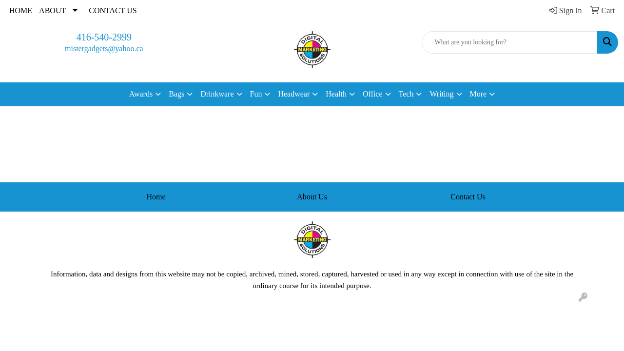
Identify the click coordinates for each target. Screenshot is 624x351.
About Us (312, 197)
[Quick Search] (510, 42)
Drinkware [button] (217, 94)
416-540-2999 (104, 37)
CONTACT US (112, 10)
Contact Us (468, 197)
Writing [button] (441, 94)
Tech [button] (406, 94)
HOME (20, 10)
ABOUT (52, 10)
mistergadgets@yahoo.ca (104, 48)
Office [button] (373, 94)
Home (155, 197)
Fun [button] (256, 94)
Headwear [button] (294, 94)
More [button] (478, 94)
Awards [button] (141, 94)
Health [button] (336, 94)
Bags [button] (176, 94)
